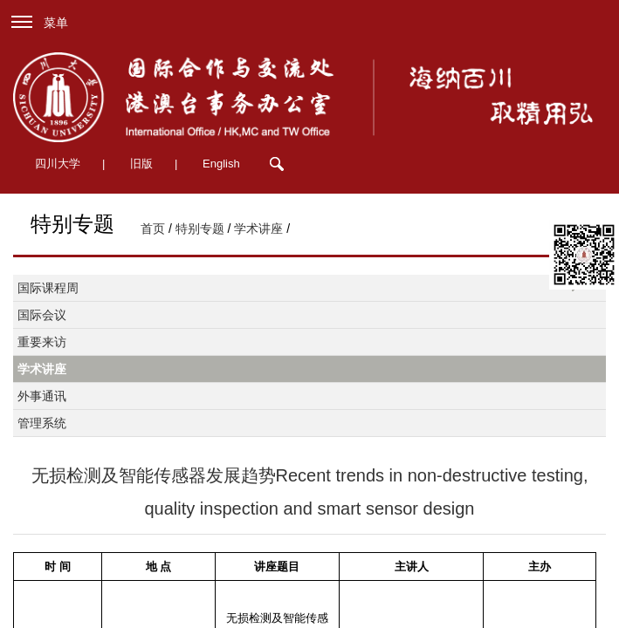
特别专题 (199, 229)
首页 (153, 229)
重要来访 (41, 342)
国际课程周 (48, 288)
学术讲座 (258, 229)
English (221, 163)
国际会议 (41, 315)
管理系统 (41, 423)
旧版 (141, 163)
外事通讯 (41, 396)
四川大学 (57, 163)
